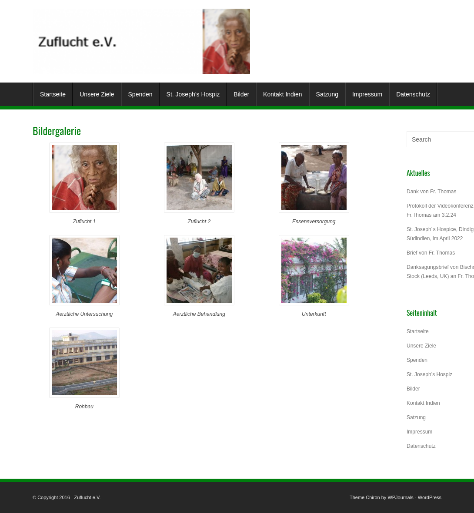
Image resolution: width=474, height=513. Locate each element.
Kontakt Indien (282, 94)
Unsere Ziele (97, 94)
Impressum (367, 94)
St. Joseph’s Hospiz (193, 94)
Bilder (241, 94)
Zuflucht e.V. (87, 497)
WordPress (429, 497)
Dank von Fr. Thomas (432, 192)
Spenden (140, 94)
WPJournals (400, 497)
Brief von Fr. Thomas (431, 253)
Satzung (327, 94)
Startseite (53, 94)
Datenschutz (413, 94)
